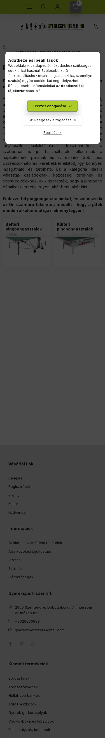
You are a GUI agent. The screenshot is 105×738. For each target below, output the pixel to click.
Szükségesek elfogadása (50, 120)
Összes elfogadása (49, 106)
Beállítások (52, 133)
